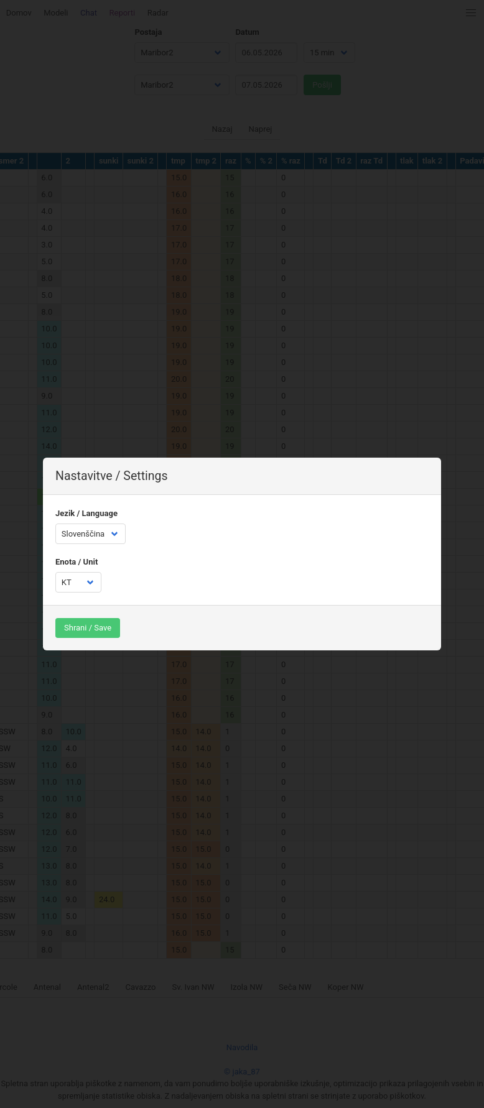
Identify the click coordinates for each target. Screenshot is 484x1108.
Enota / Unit (76, 561)
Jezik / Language (86, 513)
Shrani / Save (87, 627)
